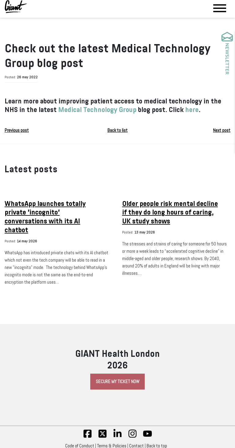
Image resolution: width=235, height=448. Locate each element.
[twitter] (102, 436)
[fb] (87, 436)
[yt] (147, 436)
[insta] (132, 436)
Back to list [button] (117, 130)
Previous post (17, 130)
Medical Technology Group (96, 110)
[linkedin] (117, 436)
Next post (221, 130)
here (192, 110)
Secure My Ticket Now (117, 381)
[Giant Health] (16, 6)
